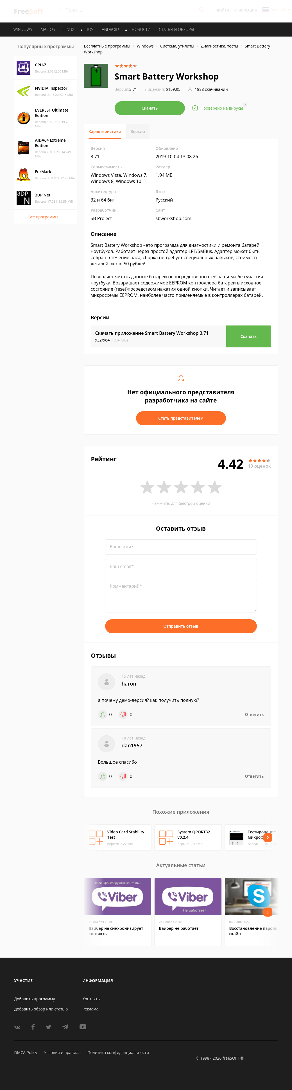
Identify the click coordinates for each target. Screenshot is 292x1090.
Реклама (90, 1009)
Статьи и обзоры (176, 29)
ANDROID (110, 29)
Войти (223, 10)
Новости (141, 29)
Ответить (254, 714)
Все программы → (45, 217)
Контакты (91, 998)
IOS (90, 29)
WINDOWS (22, 29)
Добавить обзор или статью (41, 1009)
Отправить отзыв (181, 626)
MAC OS (47, 29)
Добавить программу (34, 998)
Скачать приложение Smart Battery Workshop (152, 333)
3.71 (126, 89)
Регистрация (245, 10)
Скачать (150, 108)
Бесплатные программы (107, 46)
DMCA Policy (25, 1052)
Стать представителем (180, 418)
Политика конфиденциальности (118, 1052)
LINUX (69, 29)
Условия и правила (62, 1052)
